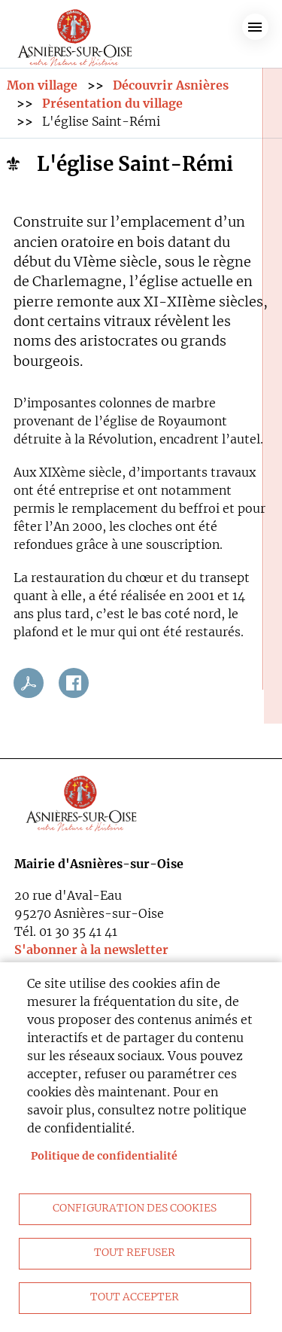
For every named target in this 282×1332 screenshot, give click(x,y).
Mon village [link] (42, 85)
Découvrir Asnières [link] (171, 85)
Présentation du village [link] (112, 103)
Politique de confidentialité (104, 1156)
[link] (76, 34)
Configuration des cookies (135, 1208)
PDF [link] (29, 683)
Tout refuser (134, 1252)
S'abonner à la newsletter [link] (91, 949)
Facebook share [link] (74, 683)
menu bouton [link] (255, 27)
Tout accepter (134, 1297)
